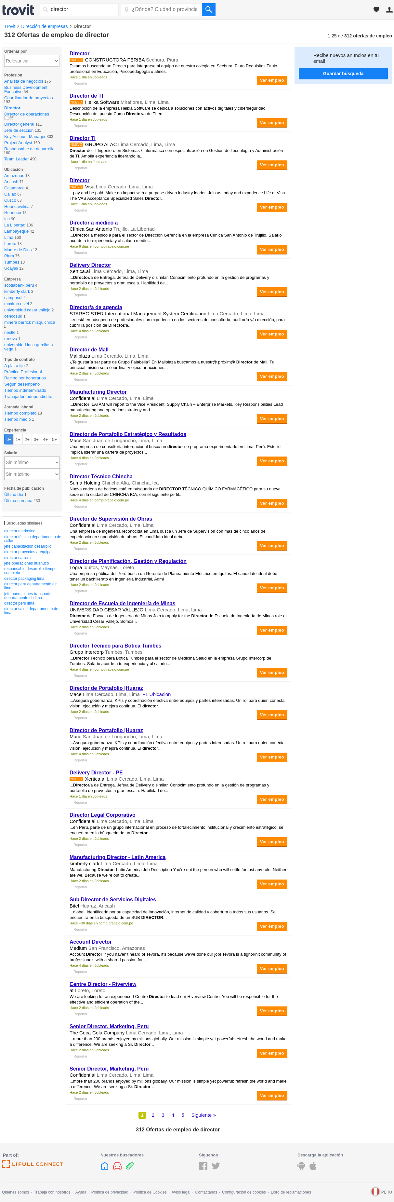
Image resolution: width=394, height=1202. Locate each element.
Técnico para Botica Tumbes (115, 646)
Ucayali (11, 268)
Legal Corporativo (103, 815)
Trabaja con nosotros (52, 1192)
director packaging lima (24, 579)
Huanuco (12, 212)
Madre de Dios (18, 249)
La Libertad (14, 225)
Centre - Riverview (103, 984)
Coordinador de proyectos (28, 97)
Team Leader (16, 159)
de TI (86, 96)
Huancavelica (17, 206)
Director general (19, 124)
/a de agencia (96, 307)
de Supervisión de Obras (111, 519)
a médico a (94, 222)
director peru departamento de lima (30, 586)
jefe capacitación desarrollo (27, 546)
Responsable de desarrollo (29, 148)
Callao (10, 194)
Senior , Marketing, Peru (109, 1026)
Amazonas (14, 175)
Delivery (90, 265)
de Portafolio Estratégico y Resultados (128, 434)
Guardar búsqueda (343, 73)
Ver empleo (272, 80)
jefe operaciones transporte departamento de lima (27, 596)
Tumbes (11, 262)
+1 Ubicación (156, 694)
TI (83, 138)
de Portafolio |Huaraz (106, 688)
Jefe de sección (18, 130)
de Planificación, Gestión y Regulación (128, 561)
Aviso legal (181, 1192)
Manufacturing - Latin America (117, 857)
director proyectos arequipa (27, 552)
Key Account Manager (25, 136)
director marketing (19, 531)
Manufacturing (98, 392)
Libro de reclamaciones (291, 1192)
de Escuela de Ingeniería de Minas (122, 603)
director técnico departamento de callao (32, 539)
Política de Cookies (150, 1192)
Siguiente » (203, 1115)
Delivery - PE (96, 772)
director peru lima (19, 603)
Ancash (11, 181)
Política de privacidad (109, 1192)
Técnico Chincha (101, 476)
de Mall (89, 349)
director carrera (17, 558)
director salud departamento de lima (31, 611)
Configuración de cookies (244, 1192)
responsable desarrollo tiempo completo (30, 571)
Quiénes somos (15, 1192)
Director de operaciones (26, 114)
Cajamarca (14, 187)
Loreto (10, 243)
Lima (8, 237)
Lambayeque (16, 231)
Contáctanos (206, 1192)
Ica (7, 218)
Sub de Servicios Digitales (113, 899)
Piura (9, 255)
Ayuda (80, 1192)
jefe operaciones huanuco (26, 563)
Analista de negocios (23, 81)
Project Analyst (18, 142)
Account (91, 942)
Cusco (10, 200)
